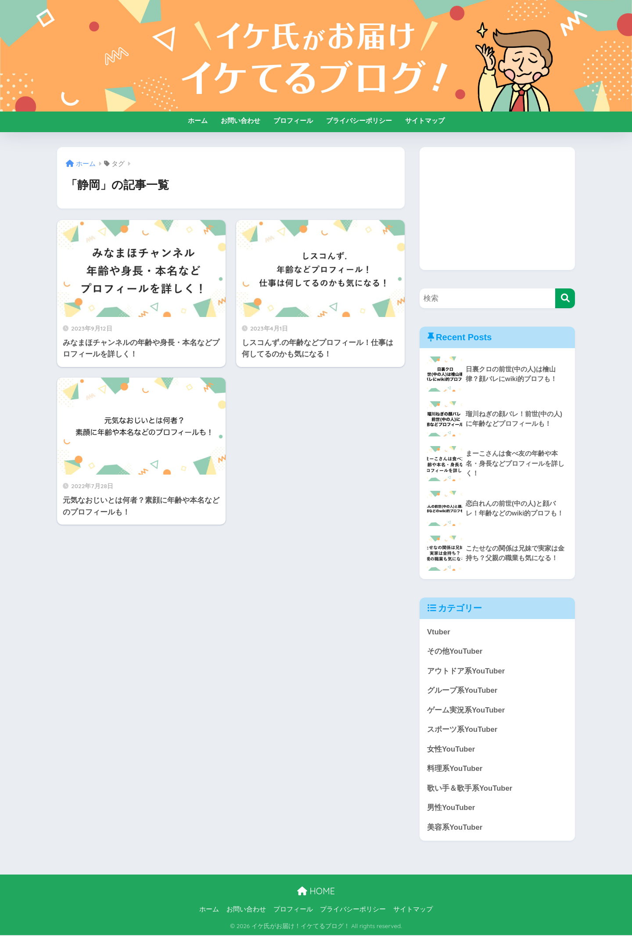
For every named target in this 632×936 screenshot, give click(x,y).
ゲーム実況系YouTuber (466, 710)
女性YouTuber (451, 749)
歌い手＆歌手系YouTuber (470, 789)
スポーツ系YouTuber (462, 730)
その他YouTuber (455, 652)
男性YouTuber (451, 808)
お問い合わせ (240, 120)
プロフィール (293, 120)
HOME (316, 891)
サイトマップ (425, 120)
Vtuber (438, 632)
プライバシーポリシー (359, 120)
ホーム (198, 120)
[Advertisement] (497, 208)
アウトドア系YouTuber (466, 671)
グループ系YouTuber (462, 691)
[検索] (565, 298)
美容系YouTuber (455, 828)
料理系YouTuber (455, 769)
